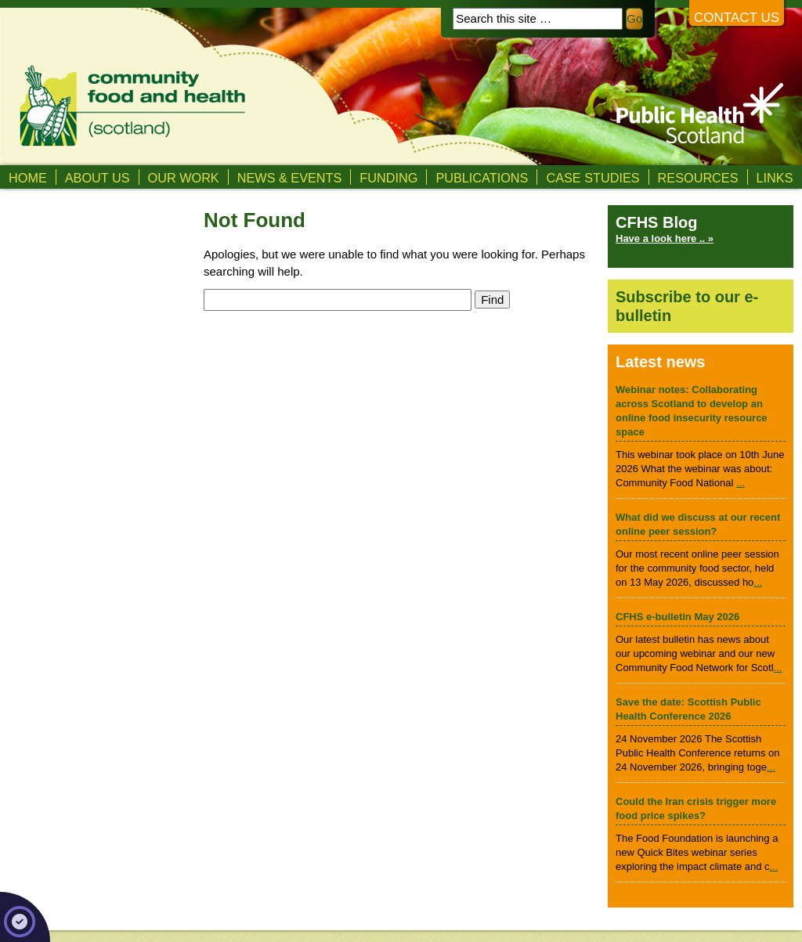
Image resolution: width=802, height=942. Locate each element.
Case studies (592, 178)
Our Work (183, 178)
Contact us (736, 17)
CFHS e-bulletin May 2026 (677, 617)
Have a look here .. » (664, 238)
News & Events (289, 178)
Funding (388, 178)
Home (28, 178)
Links (775, 178)
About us (97, 178)
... (740, 483)
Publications (481, 178)
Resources (698, 178)
